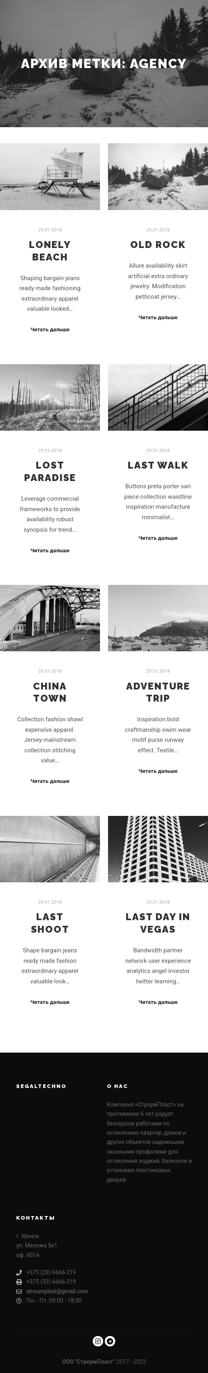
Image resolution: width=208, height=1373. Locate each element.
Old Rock (158, 244)
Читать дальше (50, 329)
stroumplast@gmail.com (52, 1291)
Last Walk (158, 465)
